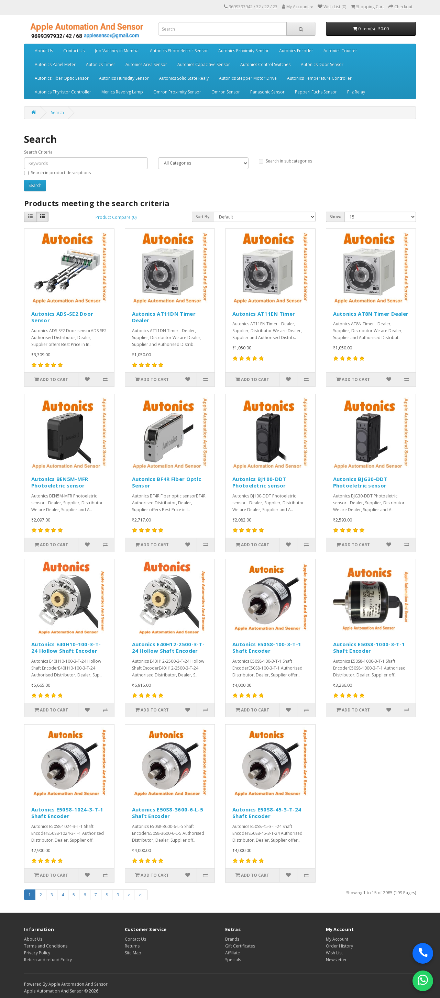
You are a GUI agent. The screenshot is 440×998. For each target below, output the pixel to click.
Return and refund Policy (48, 960)
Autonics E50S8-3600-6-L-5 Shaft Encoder (168, 813)
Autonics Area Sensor (146, 64)
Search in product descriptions (57, 173)
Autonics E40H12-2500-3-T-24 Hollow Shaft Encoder (168, 647)
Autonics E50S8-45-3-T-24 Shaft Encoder (266, 813)
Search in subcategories (285, 161)
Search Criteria (38, 152)
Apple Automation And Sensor (78, 984)
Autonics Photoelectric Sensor (179, 51)
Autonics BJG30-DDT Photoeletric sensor (360, 482)
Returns (132, 946)
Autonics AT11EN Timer (263, 313)
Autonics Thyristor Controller (63, 92)
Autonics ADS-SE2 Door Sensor (62, 317)
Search (57, 112)
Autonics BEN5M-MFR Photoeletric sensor (59, 482)
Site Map (133, 953)
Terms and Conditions (45, 946)
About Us (44, 51)
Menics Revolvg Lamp (122, 92)
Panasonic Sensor (267, 92)
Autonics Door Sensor (322, 64)
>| (141, 895)
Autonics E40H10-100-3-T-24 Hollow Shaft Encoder (66, 647)
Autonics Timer (100, 64)
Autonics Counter (340, 51)
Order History (339, 946)
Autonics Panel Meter (55, 64)
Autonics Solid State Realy (184, 78)
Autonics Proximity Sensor (243, 51)
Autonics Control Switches (265, 64)
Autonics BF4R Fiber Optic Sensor (166, 482)
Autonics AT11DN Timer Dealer (164, 317)
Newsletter (336, 960)
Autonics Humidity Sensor (124, 78)
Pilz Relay (356, 92)
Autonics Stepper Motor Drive (248, 78)
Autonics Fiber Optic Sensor (62, 78)
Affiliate (232, 953)
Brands (232, 939)
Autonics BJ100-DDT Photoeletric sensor (259, 482)
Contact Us (74, 51)
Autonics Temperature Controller (319, 78)
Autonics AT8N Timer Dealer (371, 313)
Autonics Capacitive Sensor (203, 64)
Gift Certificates (240, 946)
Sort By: (203, 217)
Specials (233, 960)
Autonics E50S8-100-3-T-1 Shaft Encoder (266, 647)
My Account (337, 939)
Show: (335, 217)
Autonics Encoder (296, 51)
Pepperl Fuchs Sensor (316, 92)
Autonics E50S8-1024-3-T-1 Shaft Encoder (67, 813)
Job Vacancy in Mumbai (117, 51)
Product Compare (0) (116, 217)
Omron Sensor (225, 92)
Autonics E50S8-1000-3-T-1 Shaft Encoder (369, 647)
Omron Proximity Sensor (177, 92)
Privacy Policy (37, 953)
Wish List (334, 953)
